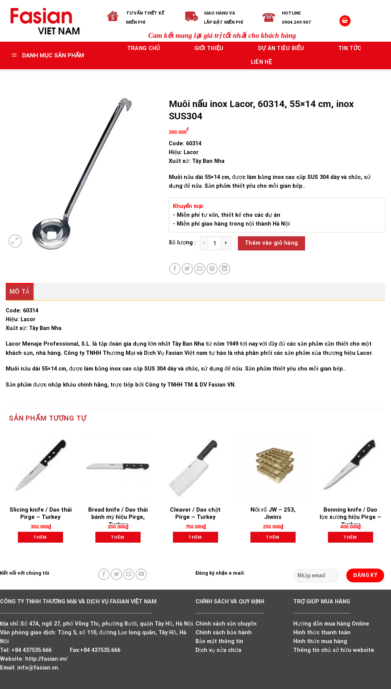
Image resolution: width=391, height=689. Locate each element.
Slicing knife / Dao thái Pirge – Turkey (41, 513)
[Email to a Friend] (199, 269)
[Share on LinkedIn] (224, 269)
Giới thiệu (209, 48)
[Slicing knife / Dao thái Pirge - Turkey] (41, 466)
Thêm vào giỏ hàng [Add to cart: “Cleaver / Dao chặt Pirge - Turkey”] (198, 539)
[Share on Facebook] (175, 269)
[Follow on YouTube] (141, 574)
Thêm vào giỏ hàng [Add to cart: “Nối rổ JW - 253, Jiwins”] (275, 539)
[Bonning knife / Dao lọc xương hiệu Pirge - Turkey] (350, 466)
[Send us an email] (128, 574)
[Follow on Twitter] (116, 574)
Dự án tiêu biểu (281, 48)
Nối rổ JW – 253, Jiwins (273, 513)
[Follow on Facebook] (104, 574)
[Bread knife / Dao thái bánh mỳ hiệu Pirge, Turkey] (118, 466)
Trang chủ (143, 48)
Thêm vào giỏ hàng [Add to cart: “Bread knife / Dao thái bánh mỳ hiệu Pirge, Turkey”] (120, 539)
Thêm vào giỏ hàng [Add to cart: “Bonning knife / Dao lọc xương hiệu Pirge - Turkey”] (353, 539)
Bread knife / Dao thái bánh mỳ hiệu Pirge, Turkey (118, 517)
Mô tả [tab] (20, 291)
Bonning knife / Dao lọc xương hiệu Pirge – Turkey (350, 517)
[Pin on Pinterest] (212, 269)
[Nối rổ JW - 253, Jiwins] (273, 466)
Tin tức (349, 48)
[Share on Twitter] (187, 269)
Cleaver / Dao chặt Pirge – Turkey (195, 513)
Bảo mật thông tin (219, 641)
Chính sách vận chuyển (226, 624)
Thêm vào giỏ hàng (271, 243)
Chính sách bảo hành (224, 632)
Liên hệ (261, 62)
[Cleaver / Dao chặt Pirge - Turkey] (195, 466)
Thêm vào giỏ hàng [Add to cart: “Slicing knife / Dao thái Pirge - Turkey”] (43, 539)
